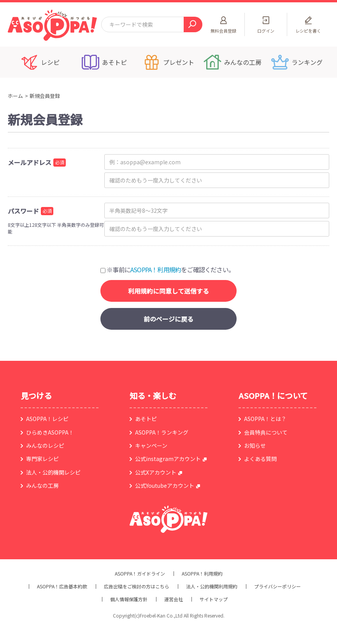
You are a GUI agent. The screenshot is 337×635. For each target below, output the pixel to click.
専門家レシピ (42, 459)
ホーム (15, 95)
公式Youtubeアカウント (164, 485)
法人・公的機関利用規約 (211, 586)
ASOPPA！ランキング (161, 432)
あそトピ (146, 419)
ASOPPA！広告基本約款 (62, 586)
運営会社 (173, 599)
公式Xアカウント (155, 472)
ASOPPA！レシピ (47, 419)
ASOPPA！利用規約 (155, 269)
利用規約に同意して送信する (168, 291)
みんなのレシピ (45, 445)
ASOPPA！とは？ (265, 419)
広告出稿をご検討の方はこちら (136, 586)
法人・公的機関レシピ (53, 472)
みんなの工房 (42, 485)
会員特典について (266, 432)
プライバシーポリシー (277, 586)
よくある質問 (260, 459)
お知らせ (255, 445)
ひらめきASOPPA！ (50, 432)
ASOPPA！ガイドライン (140, 573)
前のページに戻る (168, 319)
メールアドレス (29, 162)
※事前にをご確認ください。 (167, 269)
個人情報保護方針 (128, 599)
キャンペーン (151, 445)
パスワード (23, 211)
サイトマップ (214, 599)
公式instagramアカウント (168, 459)
